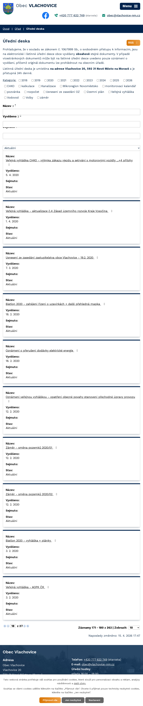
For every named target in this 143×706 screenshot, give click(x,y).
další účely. (80, 683)
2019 (37, 80)
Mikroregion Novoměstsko (80, 86)
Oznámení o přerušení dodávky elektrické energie (42, 350)
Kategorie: (9, 80)
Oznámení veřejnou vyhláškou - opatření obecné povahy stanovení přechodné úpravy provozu (70, 399)
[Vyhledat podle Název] (71, 112)
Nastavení (94, 700)
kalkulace (27, 86)
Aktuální (11, 191)
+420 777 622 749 (72, 15)
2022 (76, 80)
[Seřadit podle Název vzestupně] (15, 104)
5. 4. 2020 (12, 175)
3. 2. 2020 (12, 551)
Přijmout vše (50, 700)
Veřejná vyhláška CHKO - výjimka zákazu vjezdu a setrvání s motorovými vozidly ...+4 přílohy (69, 162)
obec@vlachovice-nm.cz (123, 15)
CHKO (10, 86)
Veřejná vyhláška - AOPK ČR (28, 587)
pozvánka (13, 91)
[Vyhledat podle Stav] (71, 148)
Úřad (18, 28)
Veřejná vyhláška (122, 91)
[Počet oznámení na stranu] (134, 628)
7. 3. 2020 (12, 268)
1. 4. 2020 (12, 221)
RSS (133, 42)
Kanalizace (48, 86)
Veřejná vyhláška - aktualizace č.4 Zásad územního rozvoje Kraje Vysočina (59, 211)
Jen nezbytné (73, 700)
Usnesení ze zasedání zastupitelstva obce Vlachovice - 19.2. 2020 (52, 257)
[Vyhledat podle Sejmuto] (71, 136)
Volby (29, 97)
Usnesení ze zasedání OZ (63, 91)
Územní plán (95, 91)
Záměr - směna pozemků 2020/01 (32, 447)
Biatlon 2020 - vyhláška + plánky (31, 540)
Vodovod (13, 97)
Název (8, 106)
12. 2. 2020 (12, 411)
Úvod (6, 28)
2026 (129, 80)
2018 (24, 80)
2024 (103, 80)
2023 (89, 80)
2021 (63, 80)
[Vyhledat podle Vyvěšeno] (71, 124)
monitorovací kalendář (120, 86)
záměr (44, 97)
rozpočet (33, 91)
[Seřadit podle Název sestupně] (15, 106)
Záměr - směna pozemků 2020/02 (32, 494)
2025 (116, 80)
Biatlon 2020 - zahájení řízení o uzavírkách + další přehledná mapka (56, 304)
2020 (50, 80)
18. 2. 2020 (13, 314)
